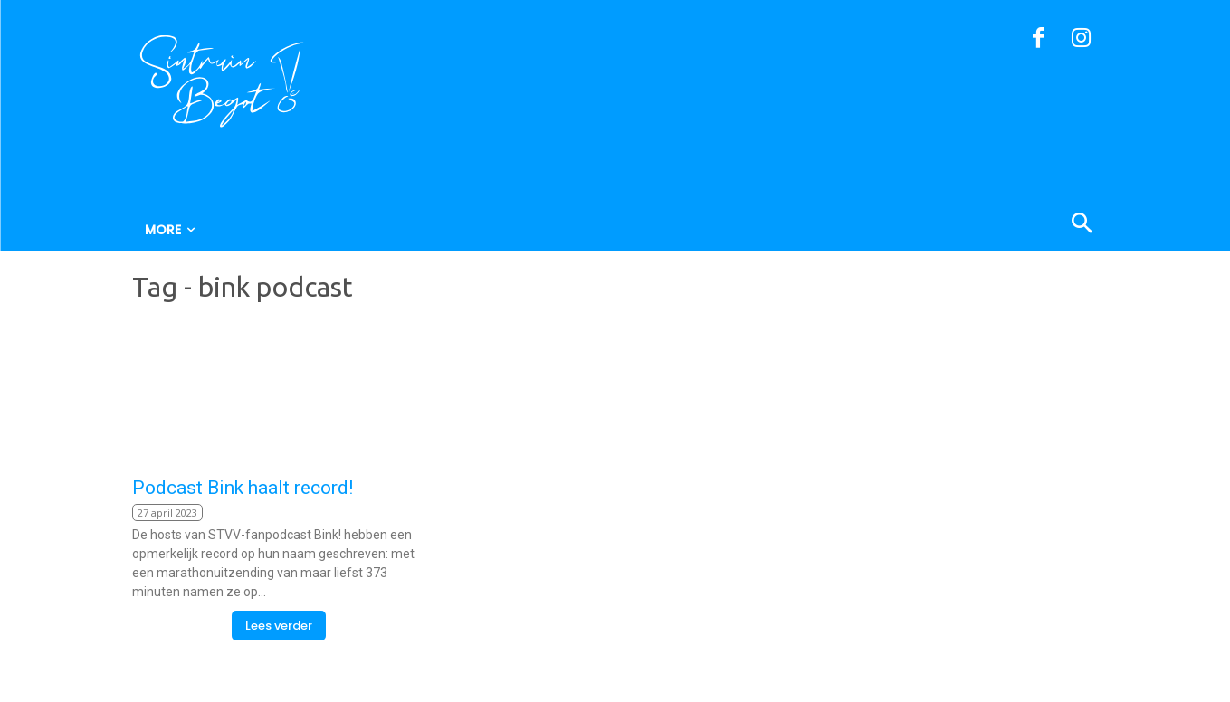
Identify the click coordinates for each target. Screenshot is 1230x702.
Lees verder (278, 625)
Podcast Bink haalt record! (242, 487)
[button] (994, 225)
